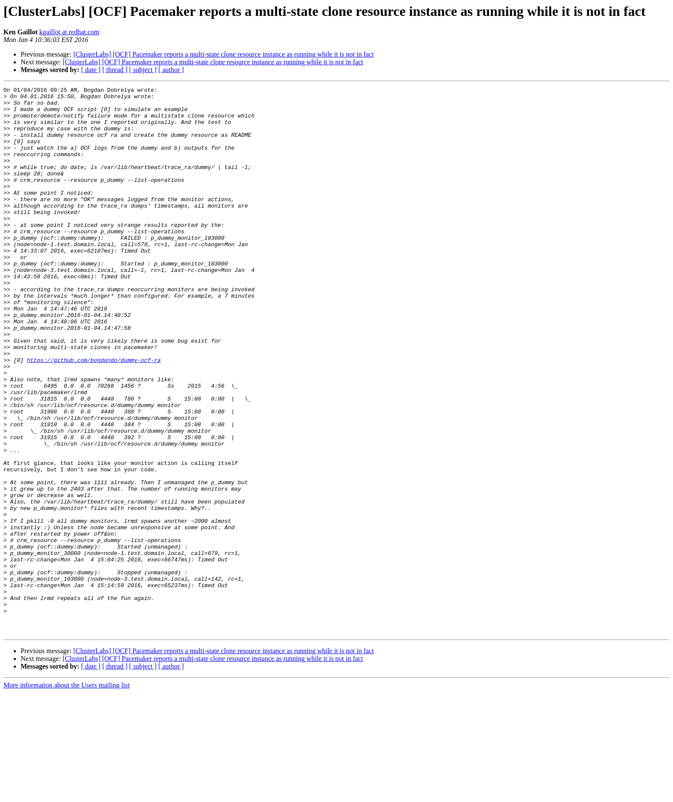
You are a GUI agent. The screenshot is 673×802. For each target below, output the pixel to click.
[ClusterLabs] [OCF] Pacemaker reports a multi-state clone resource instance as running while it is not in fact (223, 54)
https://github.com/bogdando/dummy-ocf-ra (94, 415)
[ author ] (171, 69)
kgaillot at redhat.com (69, 32)
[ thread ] (114, 69)
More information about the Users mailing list (66, 794)
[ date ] (90, 69)
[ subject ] (143, 69)
